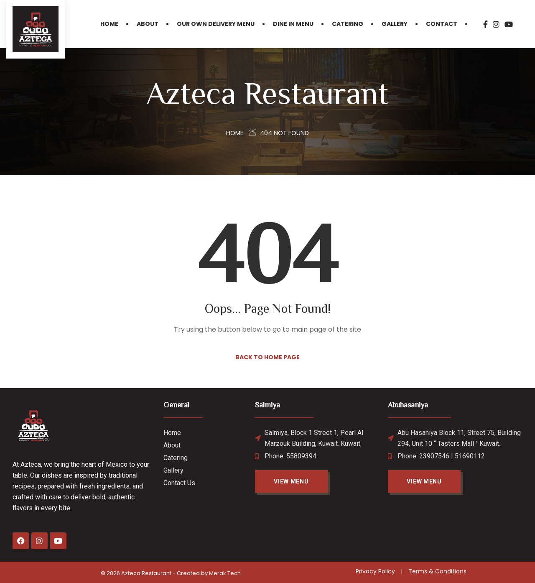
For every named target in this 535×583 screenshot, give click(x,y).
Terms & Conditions (437, 571)
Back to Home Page (267, 357)
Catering (347, 24)
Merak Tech (225, 573)
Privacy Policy (375, 571)
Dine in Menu (293, 24)
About (147, 24)
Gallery (395, 24)
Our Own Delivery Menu (216, 24)
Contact (441, 24)
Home (109, 24)
